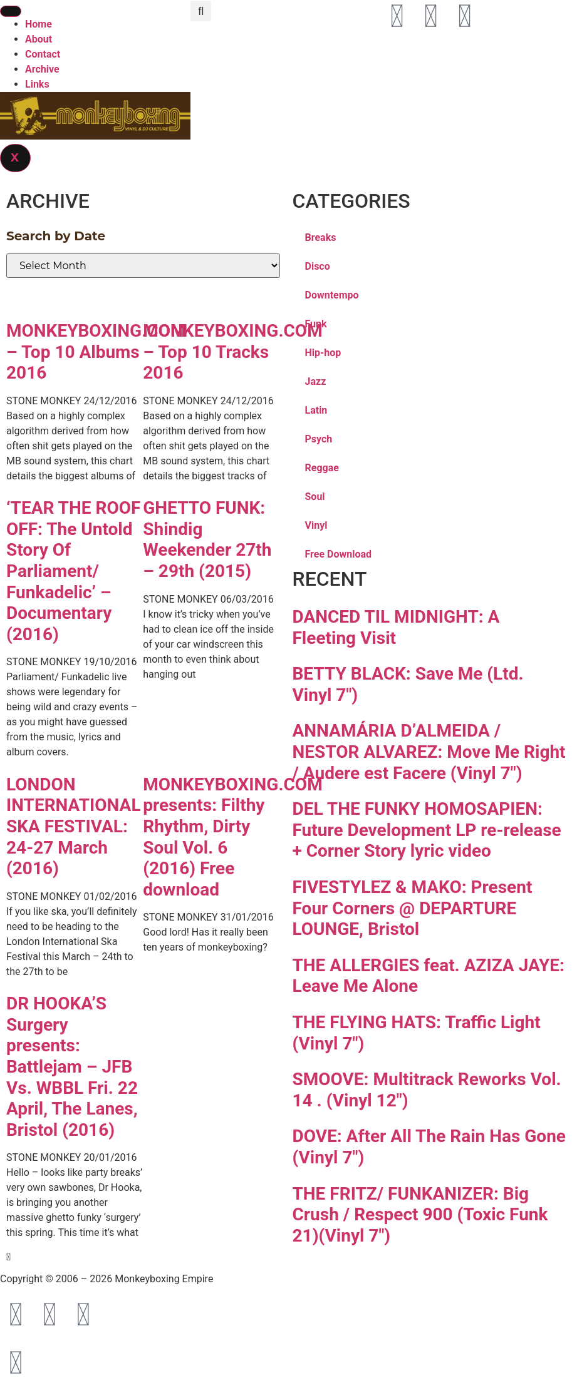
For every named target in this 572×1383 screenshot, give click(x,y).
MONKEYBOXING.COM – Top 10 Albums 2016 (95, 351)
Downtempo (332, 295)
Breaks (320, 237)
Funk (316, 324)
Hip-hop (323, 353)
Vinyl (316, 525)
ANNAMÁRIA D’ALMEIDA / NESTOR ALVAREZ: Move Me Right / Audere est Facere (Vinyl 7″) (429, 751)
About (38, 39)
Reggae (322, 468)
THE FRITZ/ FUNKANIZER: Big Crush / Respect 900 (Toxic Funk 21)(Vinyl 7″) (420, 1214)
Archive (42, 69)
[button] (200, 11)
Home (38, 24)
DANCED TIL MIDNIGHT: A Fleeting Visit (396, 627)
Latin (316, 410)
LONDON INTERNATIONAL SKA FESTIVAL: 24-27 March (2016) (73, 826)
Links (37, 84)
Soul (315, 497)
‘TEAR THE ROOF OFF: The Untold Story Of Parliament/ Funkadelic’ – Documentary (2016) (73, 571)
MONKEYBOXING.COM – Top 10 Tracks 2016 (232, 351)
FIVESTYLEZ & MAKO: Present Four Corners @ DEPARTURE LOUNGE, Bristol (413, 908)
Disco (317, 266)
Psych (319, 439)
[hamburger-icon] (10, 11)
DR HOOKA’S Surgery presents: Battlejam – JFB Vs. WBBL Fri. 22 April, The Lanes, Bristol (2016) (72, 1066)
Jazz (315, 381)
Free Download (338, 554)
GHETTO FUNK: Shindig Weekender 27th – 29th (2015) (207, 539)
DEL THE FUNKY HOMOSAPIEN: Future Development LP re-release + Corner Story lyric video (427, 830)
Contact (42, 54)
